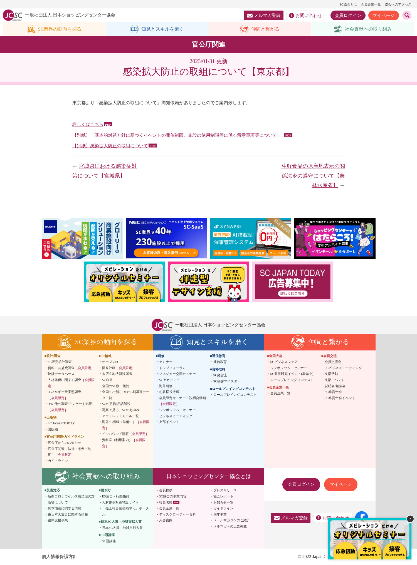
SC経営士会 (333, 392)
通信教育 (220, 362)
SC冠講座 (109, 541)
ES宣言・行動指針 (115, 497)
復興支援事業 (58, 520)
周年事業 (220, 514)
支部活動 (331, 374)
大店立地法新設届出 (117, 374)
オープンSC (111, 362)
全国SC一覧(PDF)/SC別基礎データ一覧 (126, 395)
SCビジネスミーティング (343, 368)
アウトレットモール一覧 (120, 416)
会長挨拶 (165, 490)
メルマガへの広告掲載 (230, 527)
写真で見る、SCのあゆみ (121, 410)
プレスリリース (225, 490)
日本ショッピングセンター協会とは (208, 476)
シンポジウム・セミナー (177, 410)
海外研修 (165, 386)
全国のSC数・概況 (116, 386)
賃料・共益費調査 (71, 368)
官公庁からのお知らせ (64, 443)
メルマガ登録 (264, 15)
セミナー (165, 362)
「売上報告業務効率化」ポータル (125, 512)
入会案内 (165, 520)
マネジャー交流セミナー (177, 374)
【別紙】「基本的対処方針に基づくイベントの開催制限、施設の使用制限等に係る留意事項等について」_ (178, 135)
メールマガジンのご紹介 (231, 520)
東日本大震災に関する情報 (68, 514)
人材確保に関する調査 (71, 383)
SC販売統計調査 (60, 362)
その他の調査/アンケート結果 (70, 407)
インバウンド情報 (125, 434)
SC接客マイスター (227, 382)
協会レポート (223, 497)
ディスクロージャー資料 (177, 514)
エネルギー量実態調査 (64, 395)
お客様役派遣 (169, 392)
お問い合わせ (305, 15)
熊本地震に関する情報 (64, 509)
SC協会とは (348, 4)
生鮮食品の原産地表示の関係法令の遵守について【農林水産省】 (313, 175)
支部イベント (169, 422)
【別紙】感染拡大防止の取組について (110, 146)
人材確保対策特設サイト (120, 502)
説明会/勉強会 (335, 386)
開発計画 (118, 368)
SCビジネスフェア (284, 362)
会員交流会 (333, 362)
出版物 (53, 429)
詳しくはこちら (87, 124)
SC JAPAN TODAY (61, 423)
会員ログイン (348, 15)
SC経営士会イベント (340, 398)
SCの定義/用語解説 (116, 404)
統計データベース (61, 374)
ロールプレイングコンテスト (235, 395)
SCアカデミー (169, 380)
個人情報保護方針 (59, 556)
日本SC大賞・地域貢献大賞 (122, 528)
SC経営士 (220, 375)
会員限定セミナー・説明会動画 (182, 401)
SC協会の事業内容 (173, 497)
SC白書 (107, 380)
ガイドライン (58, 461)
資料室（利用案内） (123, 443)
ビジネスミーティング (176, 416)
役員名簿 (165, 502)
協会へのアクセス (398, 4)
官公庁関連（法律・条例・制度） (69, 452)
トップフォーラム (172, 368)
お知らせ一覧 (223, 502)
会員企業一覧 (371, 4)
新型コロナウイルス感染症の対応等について (71, 500)
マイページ (383, 15)
